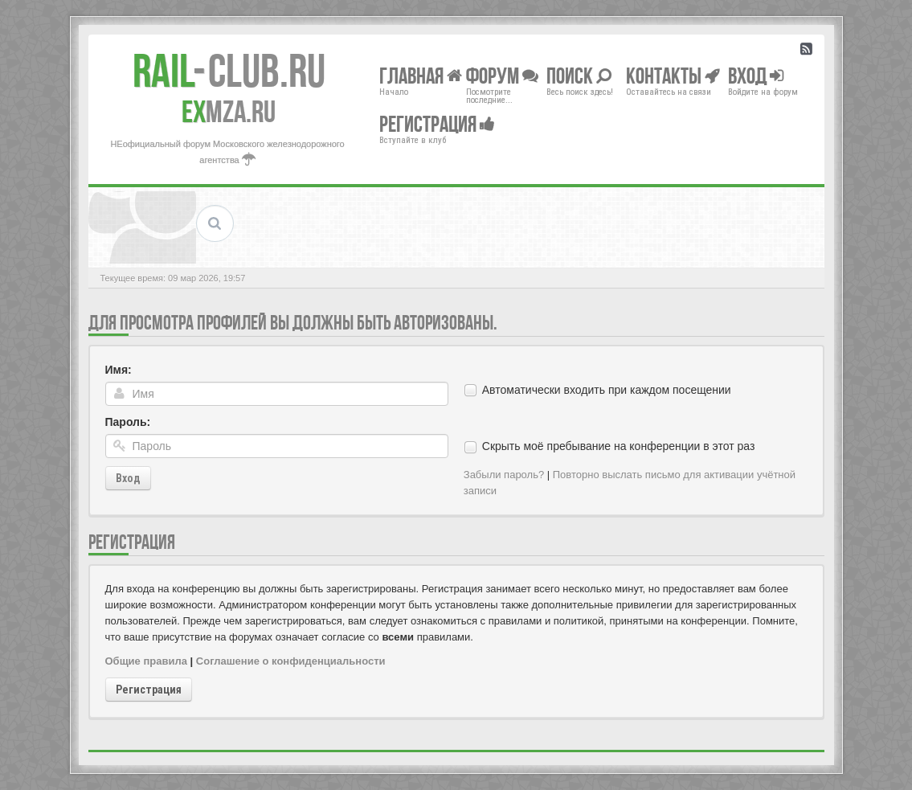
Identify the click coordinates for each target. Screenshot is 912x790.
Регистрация (149, 689)
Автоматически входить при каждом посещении (606, 389)
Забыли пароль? (504, 475)
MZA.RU (229, 112)
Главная (420, 75)
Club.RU (229, 70)
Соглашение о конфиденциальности (291, 661)
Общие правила (146, 661)
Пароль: (128, 421)
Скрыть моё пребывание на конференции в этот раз (618, 446)
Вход (128, 478)
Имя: (118, 369)
